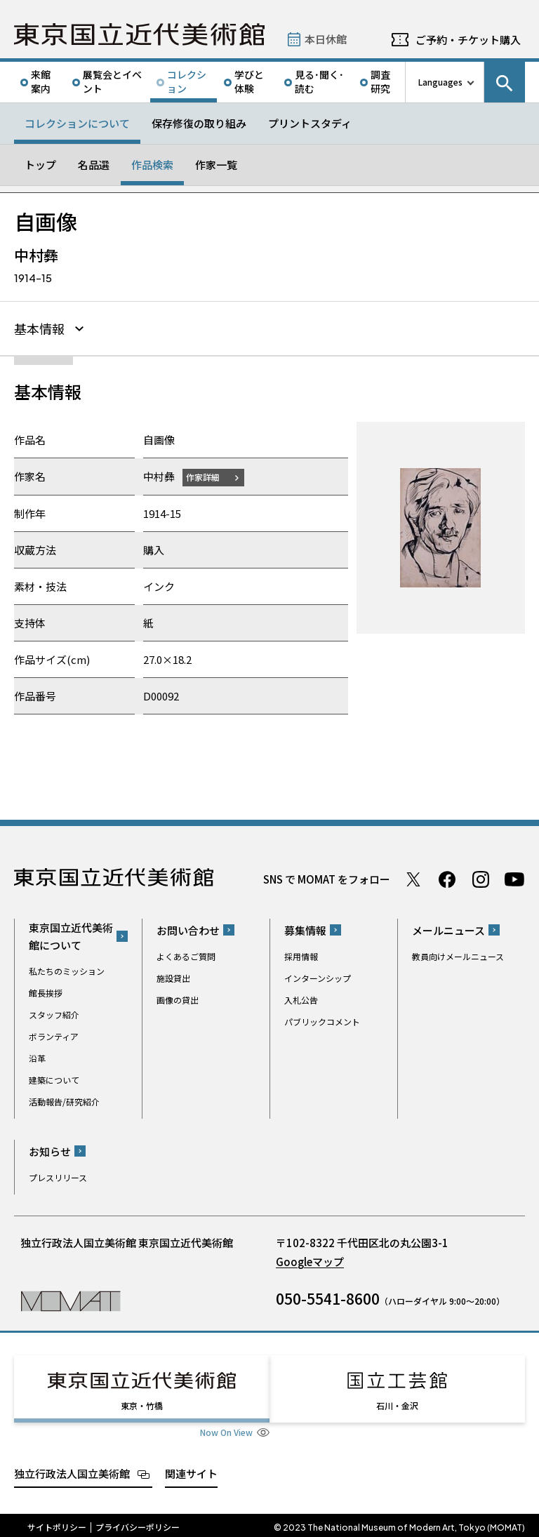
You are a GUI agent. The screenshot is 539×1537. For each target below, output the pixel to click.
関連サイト (191, 1468)
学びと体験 (249, 81)
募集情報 (305, 930)
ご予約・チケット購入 (468, 39)
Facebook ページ (447, 879)
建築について (54, 1080)
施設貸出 (173, 978)
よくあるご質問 (186, 956)
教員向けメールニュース (458, 956)
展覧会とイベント (112, 81)
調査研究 (380, 81)
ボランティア (54, 1036)
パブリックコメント (322, 1021)
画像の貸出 (178, 1000)
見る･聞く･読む (319, 81)
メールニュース (448, 930)
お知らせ (50, 1151)
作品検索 (152, 164)
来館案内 (41, 81)
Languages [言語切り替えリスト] (440, 82)
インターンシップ (317, 978)
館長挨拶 (45, 993)
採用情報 (301, 956)
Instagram (480, 879)
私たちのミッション (67, 971)
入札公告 (301, 1000)
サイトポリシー (56, 1523)
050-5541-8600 (328, 1298)
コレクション (186, 81)
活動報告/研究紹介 (64, 1101)
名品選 (93, 164)
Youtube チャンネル (514, 879)
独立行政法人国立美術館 (72, 1468)
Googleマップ (310, 1261)
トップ (40, 164)
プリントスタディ (310, 123)
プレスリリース (58, 1177)
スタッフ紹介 (54, 1014)
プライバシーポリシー (137, 1523)
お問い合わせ (188, 930)
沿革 (37, 1058)
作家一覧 (216, 164)
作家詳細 (205, 477)
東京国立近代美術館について (71, 936)
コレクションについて (77, 123)
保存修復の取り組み (199, 123)
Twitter (413, 879)
